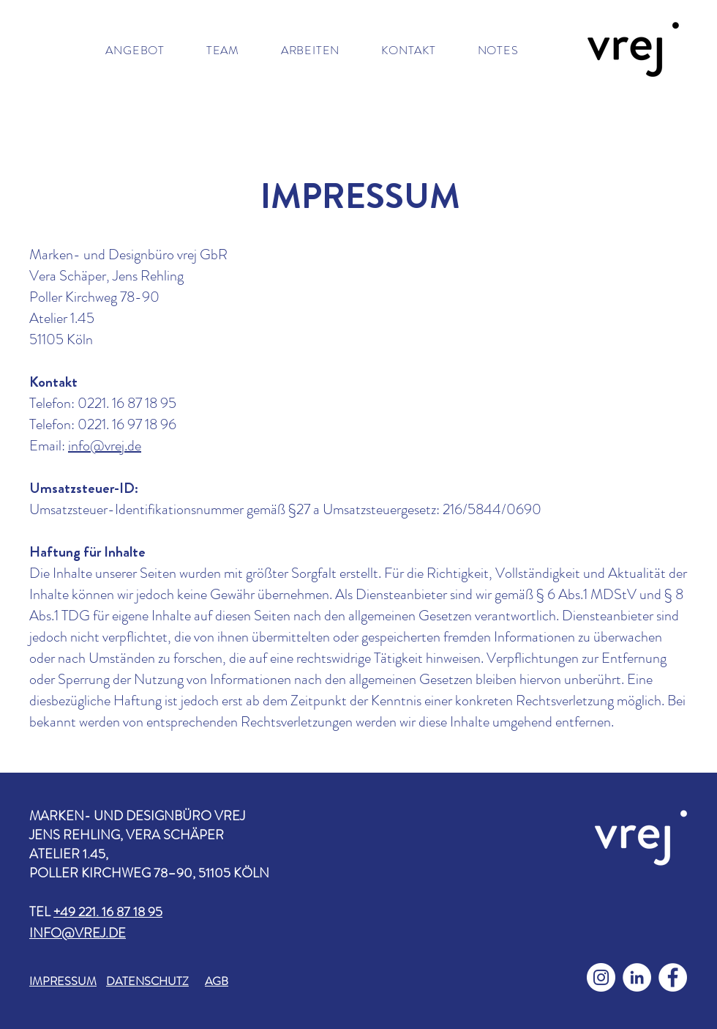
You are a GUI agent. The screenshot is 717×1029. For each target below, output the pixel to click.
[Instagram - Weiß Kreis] (601, 977)
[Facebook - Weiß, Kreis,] (672, 977)
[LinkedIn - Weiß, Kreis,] (637, 977)
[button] (135, 50)
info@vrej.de (104, 445)
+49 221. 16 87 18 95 (107, 911)
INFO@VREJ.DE (77, 933)
